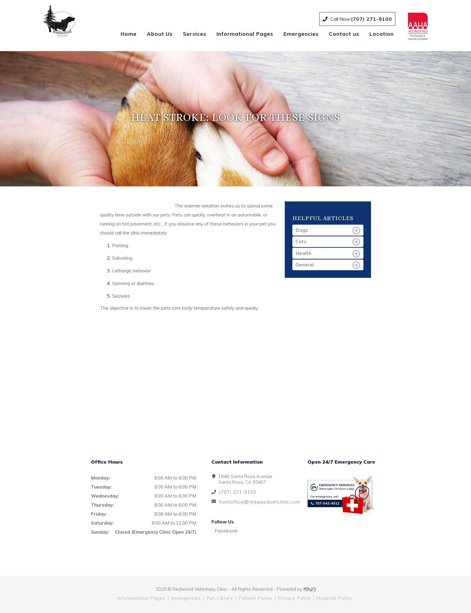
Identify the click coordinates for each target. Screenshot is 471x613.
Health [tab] (328, 253)
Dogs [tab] (328, 230)
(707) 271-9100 (371, 19)
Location (381, 34)
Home (129, 34)
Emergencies (301, 34)
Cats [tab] (328, 242)
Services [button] (194, 34)
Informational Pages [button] (245, 34)
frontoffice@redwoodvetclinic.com (259, 502)
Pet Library (219, 598)
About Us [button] (160, 34)
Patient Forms (255, 598)
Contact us (344, 34)
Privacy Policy (294, 598)
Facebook (224, 531)
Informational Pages (141, 598)
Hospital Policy (334, 598)
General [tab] (328, 265)
